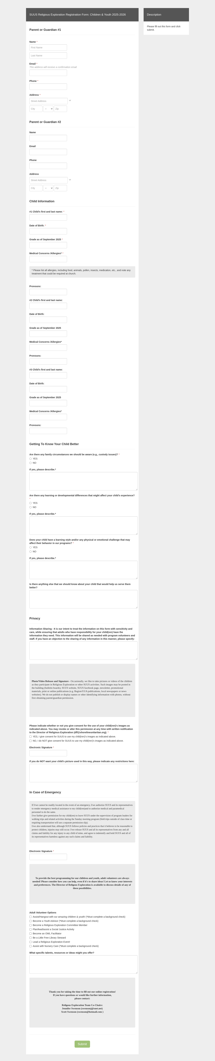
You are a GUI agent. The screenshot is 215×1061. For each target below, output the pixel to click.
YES (33, 458)
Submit (82, 1044)
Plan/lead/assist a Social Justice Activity (51, 929)
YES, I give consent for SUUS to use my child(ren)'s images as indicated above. (72, 736)
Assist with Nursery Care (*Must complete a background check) (64, 946)
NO (32, 462)
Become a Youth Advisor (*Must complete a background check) (63, 921)
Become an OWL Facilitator (45, 933)
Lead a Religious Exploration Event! (49, 942)
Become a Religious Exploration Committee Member (58, 925)
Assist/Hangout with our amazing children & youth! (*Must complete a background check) (77, 916)
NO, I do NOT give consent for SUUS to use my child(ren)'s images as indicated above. (76, 740)
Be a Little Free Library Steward (47, 937)
